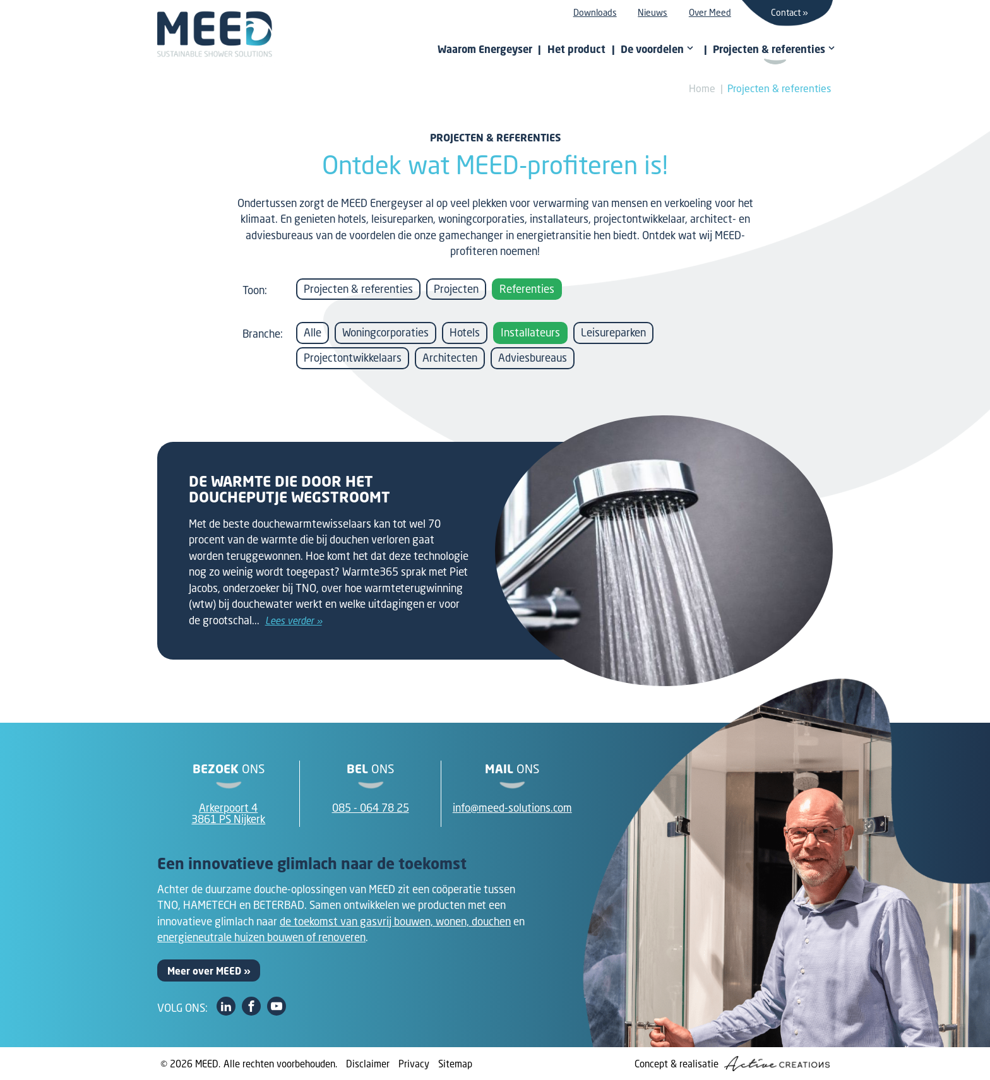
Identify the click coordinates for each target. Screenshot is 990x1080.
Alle (312, 332)
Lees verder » (293, 620)
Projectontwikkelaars (353, 357)
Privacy (413, 1063)
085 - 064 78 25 (370, 807)
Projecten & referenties (779, 88)
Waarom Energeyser (485, 49)
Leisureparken (613, 332)
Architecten (449, 357)
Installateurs (530, 332)
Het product (576, 49)
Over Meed (710, 12)
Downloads (595, 12)
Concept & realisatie (732, 1063)
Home (702, 88)
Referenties (526, 288)
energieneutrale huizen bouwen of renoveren (261, 937)
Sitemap (455, 1063)
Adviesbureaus (532, 357)
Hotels (465, 332)
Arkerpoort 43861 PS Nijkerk (228, 813)
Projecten (456, 288)
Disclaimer (368, 1063)
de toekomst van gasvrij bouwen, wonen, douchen (395, 921)
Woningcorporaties (385, 332)
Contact (786, 12)
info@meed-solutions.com (512, 807)
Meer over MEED (204, 970)
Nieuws (652, 12)
